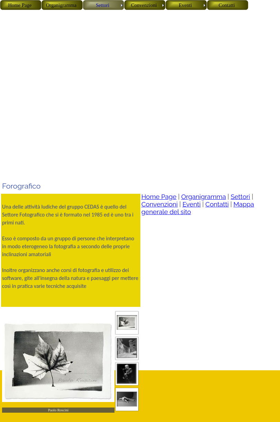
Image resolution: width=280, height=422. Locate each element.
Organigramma (203, 196)
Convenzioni (159, 204)
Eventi (191, 204)
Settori (240, 196)
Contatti (217, 204)
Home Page (159, 196)
